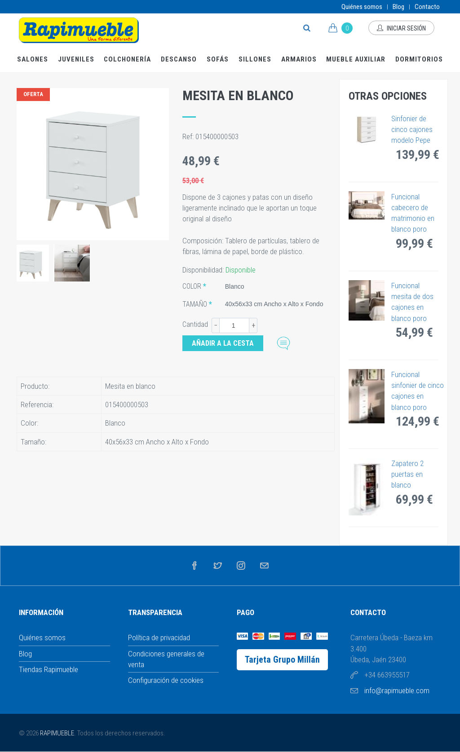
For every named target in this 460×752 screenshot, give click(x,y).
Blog (398, 7)
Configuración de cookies (165, 680)
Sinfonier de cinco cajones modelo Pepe (412, 129)
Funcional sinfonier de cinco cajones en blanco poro (417, 391)
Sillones (255, 59)
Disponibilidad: (204, 269)
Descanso (179, 59)
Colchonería (127, 59)
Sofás (218, 59)
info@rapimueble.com (396, 690)
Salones (32, 59)
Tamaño (194, 304)
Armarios (299, 59)
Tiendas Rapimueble (48, 669)
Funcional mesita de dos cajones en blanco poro (412, 302)
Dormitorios (419, 59)
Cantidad (195, 324)
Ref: (188, 136)
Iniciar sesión (401, 28)
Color (191, 286)
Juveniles (76, 59)
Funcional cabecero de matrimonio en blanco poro (412, 213)
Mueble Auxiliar (355, 59)
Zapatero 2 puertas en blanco (407, 474)
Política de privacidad (159, 637)
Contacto (427, 7)
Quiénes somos (361, 7)
